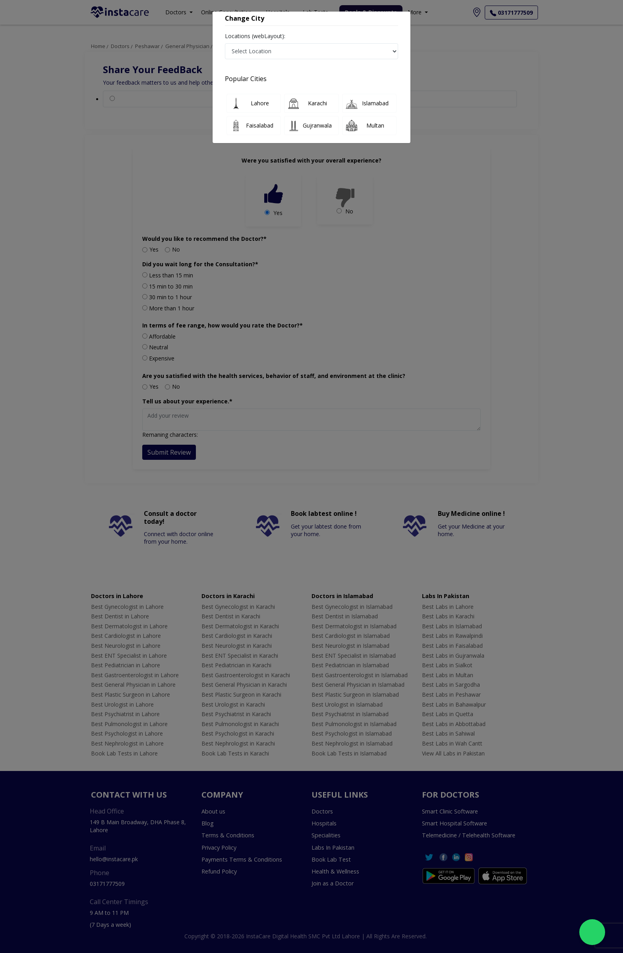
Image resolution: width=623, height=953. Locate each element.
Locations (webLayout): (255, 36)
